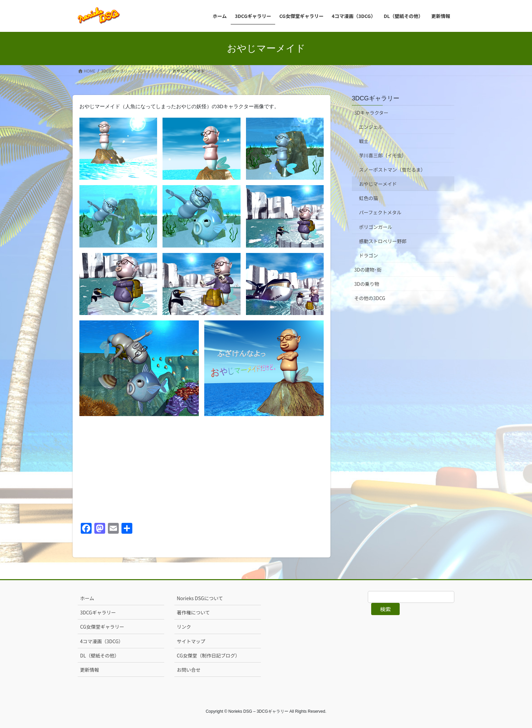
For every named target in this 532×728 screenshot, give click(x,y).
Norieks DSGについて (200, 598)
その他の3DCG (369, 298)
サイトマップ (191, 641)
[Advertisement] (201, 468)
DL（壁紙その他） (99, 655)
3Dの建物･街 (367, 269)
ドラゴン (368, 255)
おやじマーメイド (378, 183)
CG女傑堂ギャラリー (102, 626)
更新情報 (89, 669)
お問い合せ (189, 669)
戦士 (363, 141)
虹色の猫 (368, 198)
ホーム (87, 598)
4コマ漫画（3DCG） (101, 641)
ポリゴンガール (375, 226)
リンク (184, 626)
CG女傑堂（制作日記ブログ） (208, 655)
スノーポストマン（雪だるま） (392, 169)
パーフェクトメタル (380, 212)
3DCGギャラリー (375, 98)
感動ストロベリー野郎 (382, 241)
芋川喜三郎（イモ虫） (382, 155)
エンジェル (371, 126)
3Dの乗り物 (366, 283)
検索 (385, 609)
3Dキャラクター (371, 112)
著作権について (193, 612)
